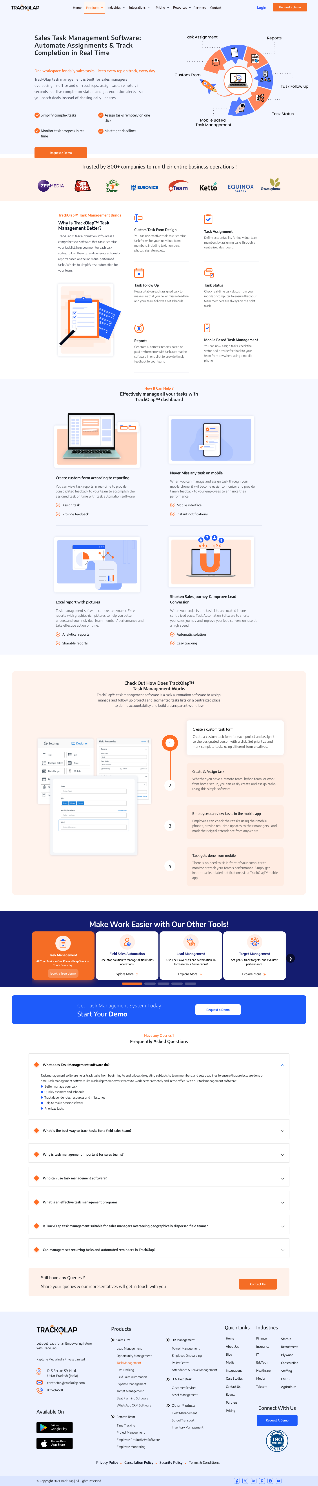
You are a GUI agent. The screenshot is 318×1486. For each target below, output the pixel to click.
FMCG (285, 1379)
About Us (232, 1346)
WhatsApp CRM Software (134, 1405)
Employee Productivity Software (138, 1440)
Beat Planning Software (132, 1398)
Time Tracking (126, 1425)
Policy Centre (180, 1363)
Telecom (261, 1386)
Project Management (131, 1432)
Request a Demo (290, 7)
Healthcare (263, 1370)
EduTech (261, 1362)
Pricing (160, 7)
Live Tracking (125, 1370)
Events (230, 1394)
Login (261, 7)
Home (230, 1338)
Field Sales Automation (132, 1377)
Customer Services (184, 1388)
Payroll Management (186, 1348)
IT (257, 1354)
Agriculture (288, 1387)
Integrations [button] (139, 7)
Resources (180, 7)
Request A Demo (277, 1420)
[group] (127, 955)
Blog (229, 1354)
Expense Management (131, 1384)
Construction (289, 1363)
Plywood (287, 1355)
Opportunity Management (134, 1356)
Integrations (234, 1370)
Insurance (262, 1346)
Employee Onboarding (187, 1355)
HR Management (183, 1340)
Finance (261, 1338)
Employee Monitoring (131, 1447)
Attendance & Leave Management (194, 1370)
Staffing (286, 1371)
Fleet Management (184, 1413)
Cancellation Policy (138, 1462)
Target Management (130, 1391)
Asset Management (185, 1395)
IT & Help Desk (182, 1379)
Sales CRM (123, 1340)
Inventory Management (187, 1427)
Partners (231, 1402)
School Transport (183, 1420)
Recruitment (289, 1347)
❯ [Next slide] (291, 958)
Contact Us (258, 1284)
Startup (286, 1339)
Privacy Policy (107, 1462)
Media (230, 1362)
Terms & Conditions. (204, 1462)
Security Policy (171, 1462)
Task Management (129, 1363)
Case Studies (234, 1378)
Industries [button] (116, 7)
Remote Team (125, 1417)
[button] (132, 984)
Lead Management (129, 1348)
